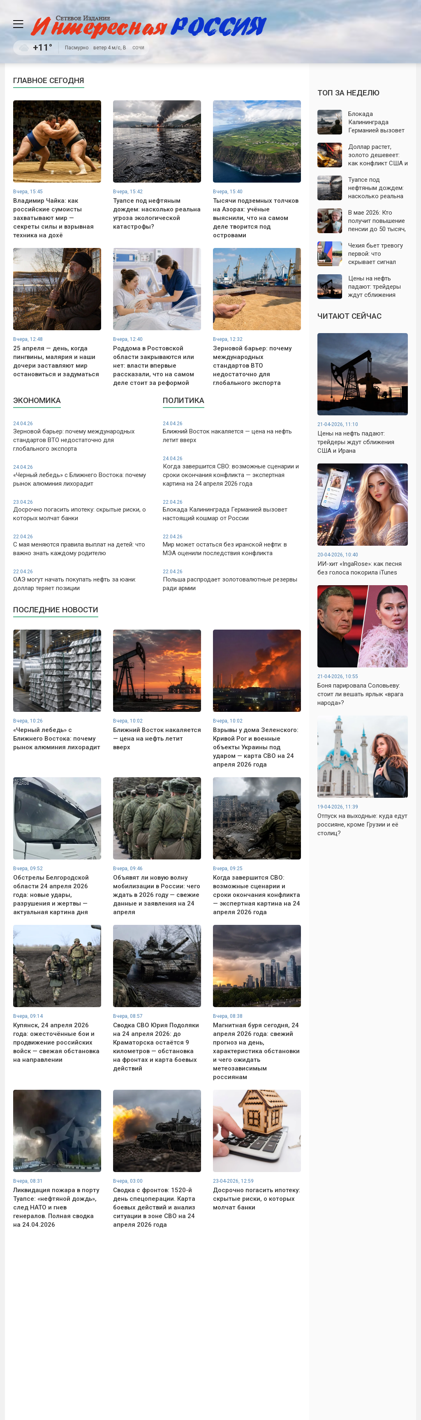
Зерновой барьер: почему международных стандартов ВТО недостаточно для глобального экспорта (82, 436)
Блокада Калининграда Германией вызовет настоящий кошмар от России (232, 510)
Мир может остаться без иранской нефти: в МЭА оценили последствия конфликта (232, 545)
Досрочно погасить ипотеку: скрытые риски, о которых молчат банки (82, 510)
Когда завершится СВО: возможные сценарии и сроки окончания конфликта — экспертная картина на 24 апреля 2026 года (232, 471)
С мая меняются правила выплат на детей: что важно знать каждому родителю (82, 545)
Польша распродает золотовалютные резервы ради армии (232, 580)
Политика (183, 400)
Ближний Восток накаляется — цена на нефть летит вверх (232, 432)
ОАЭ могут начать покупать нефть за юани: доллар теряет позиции (82, 580)
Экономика (37, 400)
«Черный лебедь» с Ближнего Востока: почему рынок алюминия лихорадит (82, 475)
